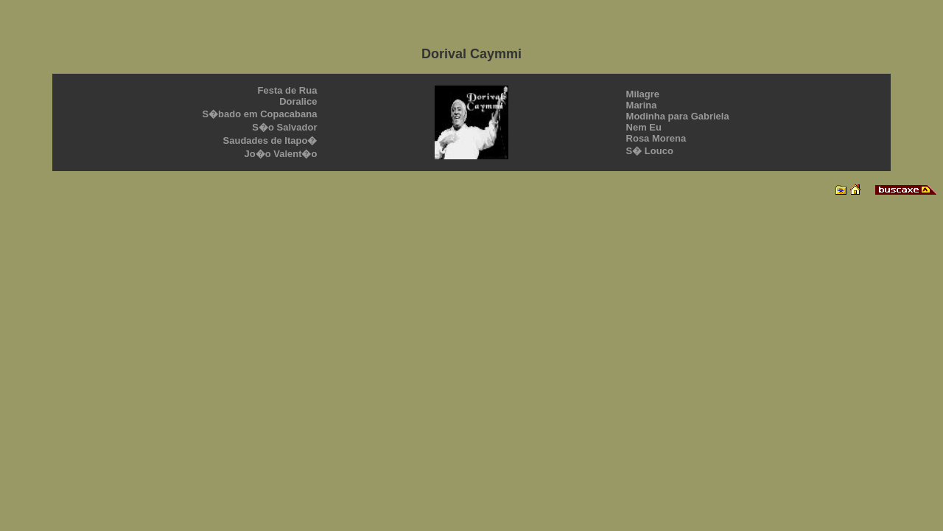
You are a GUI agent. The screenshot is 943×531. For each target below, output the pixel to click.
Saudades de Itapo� (270, 140)
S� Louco (649, 150)
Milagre (643, 94)
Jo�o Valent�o (280, 153)
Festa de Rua (288, 90)
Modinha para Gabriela (677, 116)
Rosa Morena (656, 138)
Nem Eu (644, 127)
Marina (641, 105)
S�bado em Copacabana (259, 113)
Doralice (298, 101)
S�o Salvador (284, 127)
